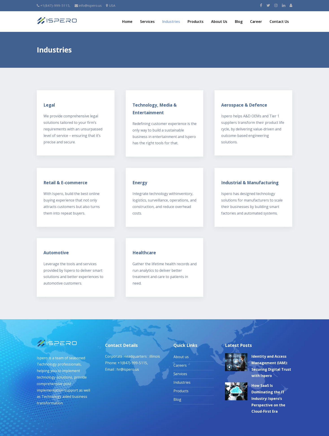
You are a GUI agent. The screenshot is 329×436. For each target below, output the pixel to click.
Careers (180, 365)
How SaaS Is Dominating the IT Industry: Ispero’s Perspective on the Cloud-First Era (268, 398)
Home (127, 21)
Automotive (56, 252)
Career (256, 21)
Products (195, 21)
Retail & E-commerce (65, 182)
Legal (49, 105)
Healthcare (144, 252)
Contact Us (279, 21)
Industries (171, 21)
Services (147, 21)
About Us (219, 21)
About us (181, 356)
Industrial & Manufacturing (250, 182)
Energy (139, 182)
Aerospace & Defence (244, 105)
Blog (238, 21)
